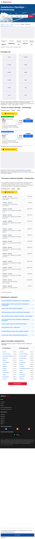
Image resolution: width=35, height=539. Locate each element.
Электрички (3, 418)
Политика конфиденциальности (6, 407)
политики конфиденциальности (25, 443)
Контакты (2, 403)
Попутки (2, 423)
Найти (30, 16)
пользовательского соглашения (14, 443)
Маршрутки (3, 421)
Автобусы (2, 420)
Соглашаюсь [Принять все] (17, 534)
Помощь (2, 405)
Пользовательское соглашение (6, 409)
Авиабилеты (3, 414)
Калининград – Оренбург (8, 25)
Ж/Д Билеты (3, 416)
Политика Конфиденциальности (8, 531)
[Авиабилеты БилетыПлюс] (5, 396)
